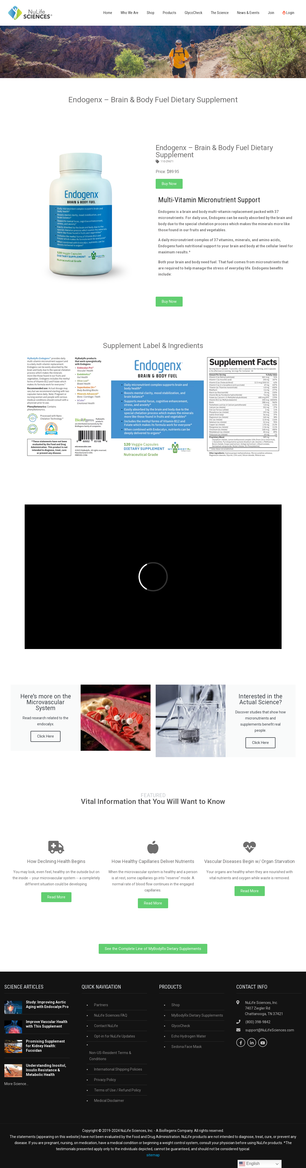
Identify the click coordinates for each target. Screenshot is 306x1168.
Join (271, 12)
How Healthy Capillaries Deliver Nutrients (153, 861)
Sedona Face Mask (186, 1047)
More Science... (16, 1084)
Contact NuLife (106, 1026)
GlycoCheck (193, 12)
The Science (220, 12)
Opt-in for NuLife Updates (114, 1036)
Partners (101, 1005)
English (249, 1164)
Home (107, 12)
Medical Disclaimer (109, 1101)
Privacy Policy (105, 1080)
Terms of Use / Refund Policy (117, 1090)
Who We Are (129, 12)
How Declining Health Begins (56, 861)
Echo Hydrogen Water (188, 1036)
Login (288, 12)
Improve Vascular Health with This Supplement (46, 1024)
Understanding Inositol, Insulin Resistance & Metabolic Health (46, 1070)
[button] (169, 184)
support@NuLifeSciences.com (269, 1030)
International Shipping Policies (118, 1069)
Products (169, 12)
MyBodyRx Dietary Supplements (197, 1015)
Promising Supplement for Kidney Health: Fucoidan (45, 1045)
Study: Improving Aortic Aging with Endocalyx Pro (47, 1004)
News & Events (248, 12)
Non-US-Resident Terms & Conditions (110, 1056)
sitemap (153, 1155)
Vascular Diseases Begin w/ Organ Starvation (249, 861)
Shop (150, 12)
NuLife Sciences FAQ (110, 1015)
